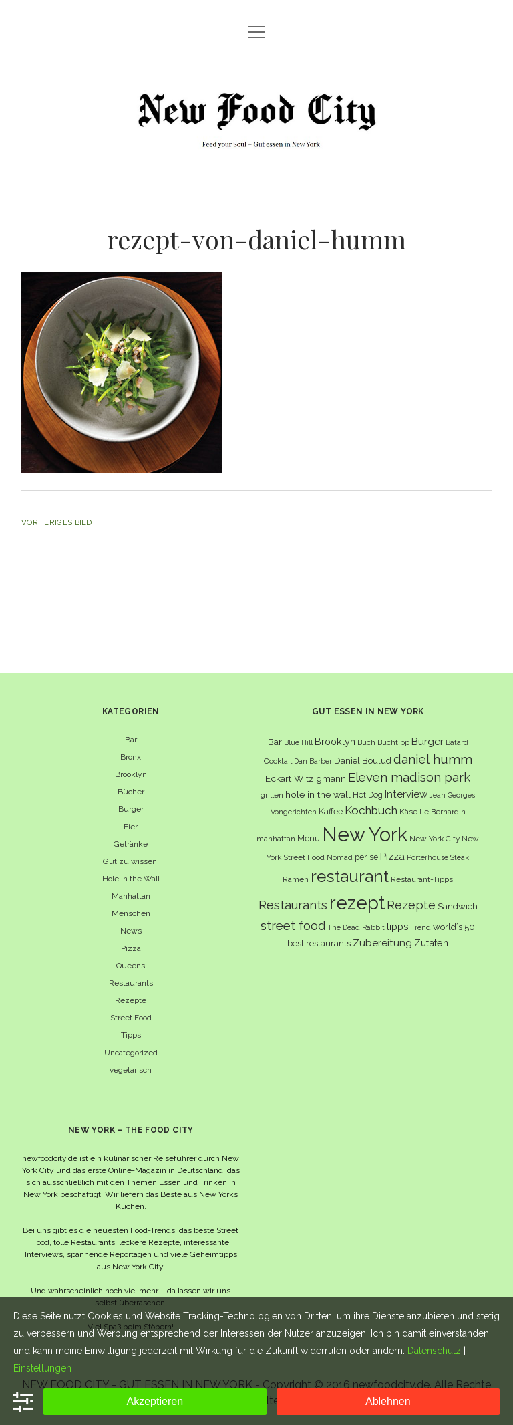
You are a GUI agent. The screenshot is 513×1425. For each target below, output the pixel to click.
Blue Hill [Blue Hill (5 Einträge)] (298, 742)
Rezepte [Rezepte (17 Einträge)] (411, 905)
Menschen (131, 913)
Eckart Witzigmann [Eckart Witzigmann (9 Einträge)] (305, 778)
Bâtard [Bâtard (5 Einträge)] (457, 742)
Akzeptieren (155, 1401)
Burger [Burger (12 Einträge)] (427, 741)
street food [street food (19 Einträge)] (293, 926)
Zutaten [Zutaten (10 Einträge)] (431, 942)
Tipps (131, 1035)
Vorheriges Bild (56, 522)
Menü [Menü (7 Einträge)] (308, 838)
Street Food (131, 1017)
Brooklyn (131, 774)
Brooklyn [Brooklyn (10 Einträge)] (335, 741)
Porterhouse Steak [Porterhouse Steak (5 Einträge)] (438, 857)
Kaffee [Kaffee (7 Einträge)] (331, 811)
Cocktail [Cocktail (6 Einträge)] (278, 761)
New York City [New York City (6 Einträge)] (434, 838)
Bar (131, 739)
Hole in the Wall (131, 878)
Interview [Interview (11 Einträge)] (406, 794)
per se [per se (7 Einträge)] (366, 857)
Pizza (131, 948)
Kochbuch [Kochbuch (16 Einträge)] (371, 810)
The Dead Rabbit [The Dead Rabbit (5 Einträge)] (356, 927)
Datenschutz (434, 1350)
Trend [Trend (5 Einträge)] (421, 927)
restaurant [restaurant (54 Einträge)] (350, 876)
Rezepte (130, 1000)
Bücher (131, 791)
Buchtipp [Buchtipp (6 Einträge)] (393, 742)
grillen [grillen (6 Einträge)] (272, 795)
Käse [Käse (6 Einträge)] (408, 811)
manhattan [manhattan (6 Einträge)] (275, 838)
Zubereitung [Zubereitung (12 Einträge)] (382, 942)
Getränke (131, 844)
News (131, 931)
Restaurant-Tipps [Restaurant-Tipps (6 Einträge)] (422, 879)
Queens (130, 965)
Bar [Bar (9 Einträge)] (275, 741)
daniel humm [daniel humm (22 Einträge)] (432, 759)
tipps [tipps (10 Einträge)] (398, 926)
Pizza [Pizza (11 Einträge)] (392, 857)
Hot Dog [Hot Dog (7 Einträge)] (368, 795)
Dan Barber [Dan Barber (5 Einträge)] (313, 761)
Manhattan (131, 896)
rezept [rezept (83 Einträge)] (357, 902)
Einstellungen (42, 1368)
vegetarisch (131, 1070)
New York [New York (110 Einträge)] (364, 834)
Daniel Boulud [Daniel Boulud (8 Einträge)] (362, 761)
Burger (131, 809)
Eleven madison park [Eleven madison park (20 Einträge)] (409, 777)
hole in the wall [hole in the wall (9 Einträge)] (318, 794)
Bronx (130, 757)
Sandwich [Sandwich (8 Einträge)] (458, 906)
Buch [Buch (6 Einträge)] (366, 742)
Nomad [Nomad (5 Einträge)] (340, 857)
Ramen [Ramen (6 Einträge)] (296, 879)
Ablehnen (388, 1401)
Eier (131, 826)
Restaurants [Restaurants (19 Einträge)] (293, 905)
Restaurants (131, 983)
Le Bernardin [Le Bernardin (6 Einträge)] (442, 811)
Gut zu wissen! (131, 861)
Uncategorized (131, 1052)
